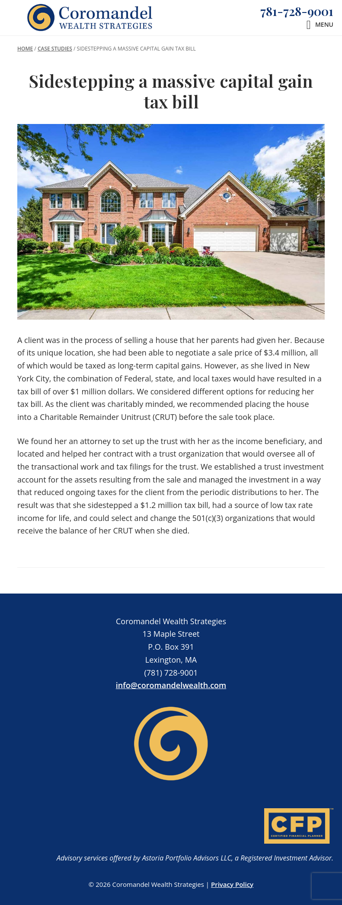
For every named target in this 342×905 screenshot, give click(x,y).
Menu (324, 24)
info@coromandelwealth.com (171, 685)
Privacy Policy (232, 884)
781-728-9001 (296, 11)
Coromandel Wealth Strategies (90, 17)
